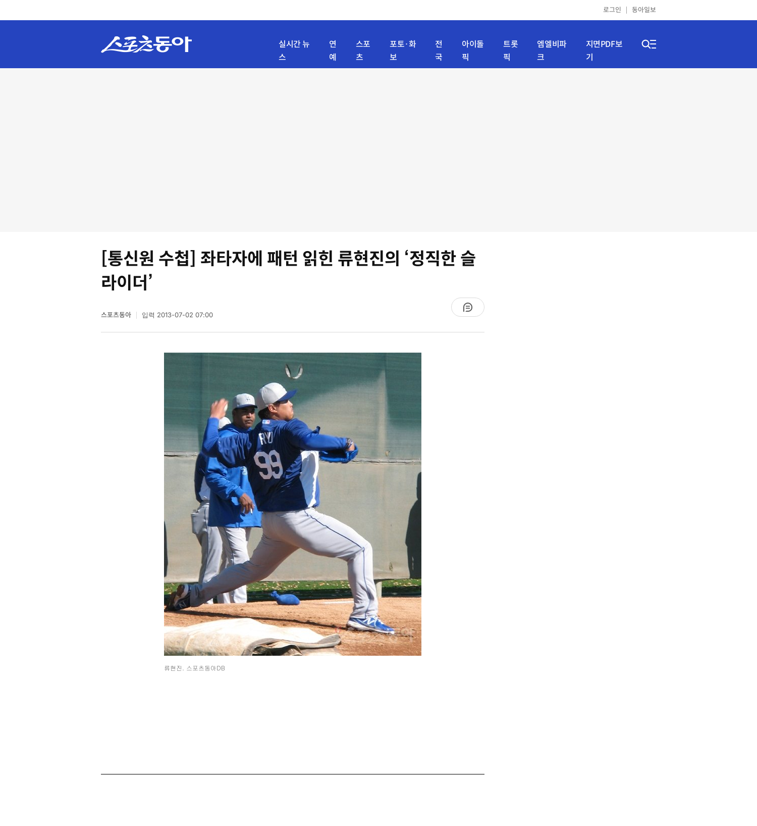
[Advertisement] (378, 149)
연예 (333, 51)
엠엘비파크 (551, 51)
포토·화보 (403, 51)
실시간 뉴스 (294, 51)
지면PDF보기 (604, 51)
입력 (177, 315)
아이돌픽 (473, 51)
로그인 (612, 10)
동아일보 (644, 10)
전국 (439, 51)
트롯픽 (510, 51)
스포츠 (363, 51)
